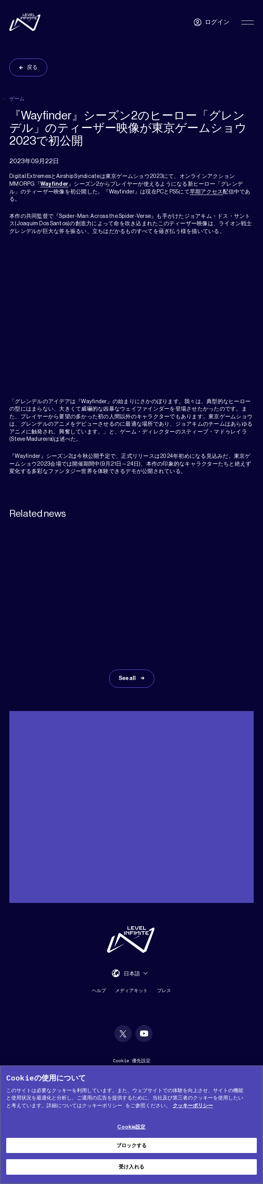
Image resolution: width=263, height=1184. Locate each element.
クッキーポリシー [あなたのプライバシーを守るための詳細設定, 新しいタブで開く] (193, 1105)
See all (128, 679)
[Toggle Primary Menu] (247, 22)
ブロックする (131, 1145)
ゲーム (16, 98)
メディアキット (131, 991)
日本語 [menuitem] (132, 974)
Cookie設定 (131, 1126)
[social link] (123, 1034)
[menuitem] (136, 974)
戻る (32, 67)
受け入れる (131, 1166)
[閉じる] (250, 1077)
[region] (131, 1124)
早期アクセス (206, 192)
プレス (164, 991)
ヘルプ (99, 991)
